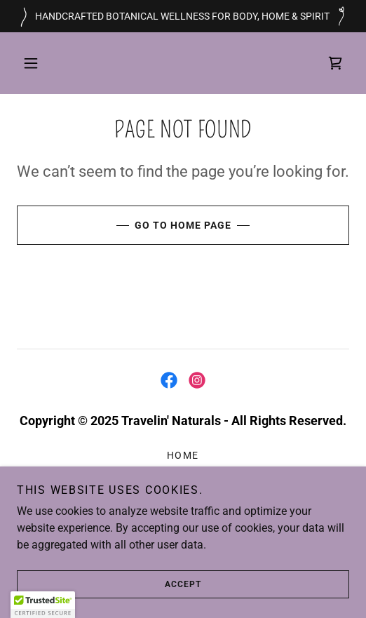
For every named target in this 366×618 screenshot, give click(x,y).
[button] (31, 63)
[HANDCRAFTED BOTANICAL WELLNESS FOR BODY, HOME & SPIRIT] (183, 16)
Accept (109, 584)
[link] (335, 63)
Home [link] (183, 455)
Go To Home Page (124, 225)
